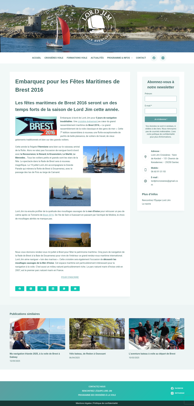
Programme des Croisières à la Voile (97, 395)
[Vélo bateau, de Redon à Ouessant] (97, 333)
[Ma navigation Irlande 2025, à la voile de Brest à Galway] (37, 333)
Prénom (148, 93)
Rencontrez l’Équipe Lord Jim (156, 200)
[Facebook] (153, 57)
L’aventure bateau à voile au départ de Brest (152, 354)
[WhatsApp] (64, 288)
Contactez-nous (97, 386)
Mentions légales (84, 403)
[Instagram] (162, 57)
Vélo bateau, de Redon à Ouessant (87, 354)
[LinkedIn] (53, 288)
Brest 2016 (48, 215)
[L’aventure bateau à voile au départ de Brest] (156, 333)
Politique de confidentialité (105, 403)
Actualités (97, 58)
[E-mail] (75, 288)
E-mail (148, 105)
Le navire (146, 204)
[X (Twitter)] (30, 288)
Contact (141, 58)
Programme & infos (120, 58)
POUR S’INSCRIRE (70, 277)
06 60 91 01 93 (158, 171)
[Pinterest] (41, 288)
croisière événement (88, 121)
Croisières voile (53, 58)
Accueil (36, 58)
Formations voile (77, 58)
